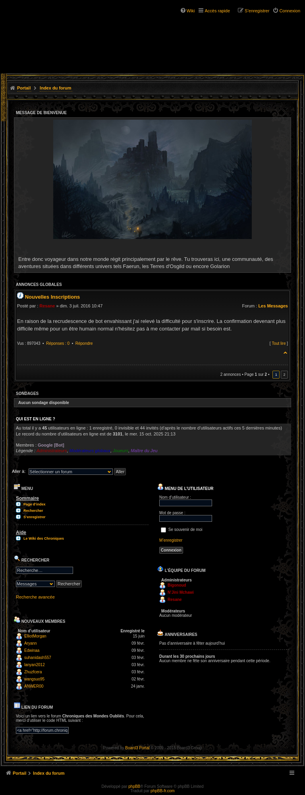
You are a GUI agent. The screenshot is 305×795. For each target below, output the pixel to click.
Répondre (84, 343)
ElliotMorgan (35, 636)
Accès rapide (217, 10)
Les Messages (273, 305)
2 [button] (284, 375)
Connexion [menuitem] (289, 10)
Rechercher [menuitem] (33, 511)
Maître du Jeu (144, 450)
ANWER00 (33, 686)
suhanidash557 (37, 657)
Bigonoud (177, 585)
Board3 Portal (137, 748)
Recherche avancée (35, 597)
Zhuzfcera (33, 672)
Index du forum (55, 88)
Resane (47, 305)
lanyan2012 (34, 665)
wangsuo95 (34, 679)
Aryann (30, 643)
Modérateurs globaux (89, 450)
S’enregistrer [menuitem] (257, 10)
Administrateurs (52, 450)
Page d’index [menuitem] (34, 504)
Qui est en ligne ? (35, 419)
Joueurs (120, 450)
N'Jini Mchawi (181, 592)
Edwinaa (31, 650)
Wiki (191, 10)
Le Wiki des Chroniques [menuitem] (43, 538)
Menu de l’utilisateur (185, 488)
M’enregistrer (170, 540)
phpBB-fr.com (163, 791)
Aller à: (18, 471)
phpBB (134, 786)
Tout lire (279, 343)
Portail (24, 88)
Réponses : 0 (57, 343)
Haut (286, 351)
